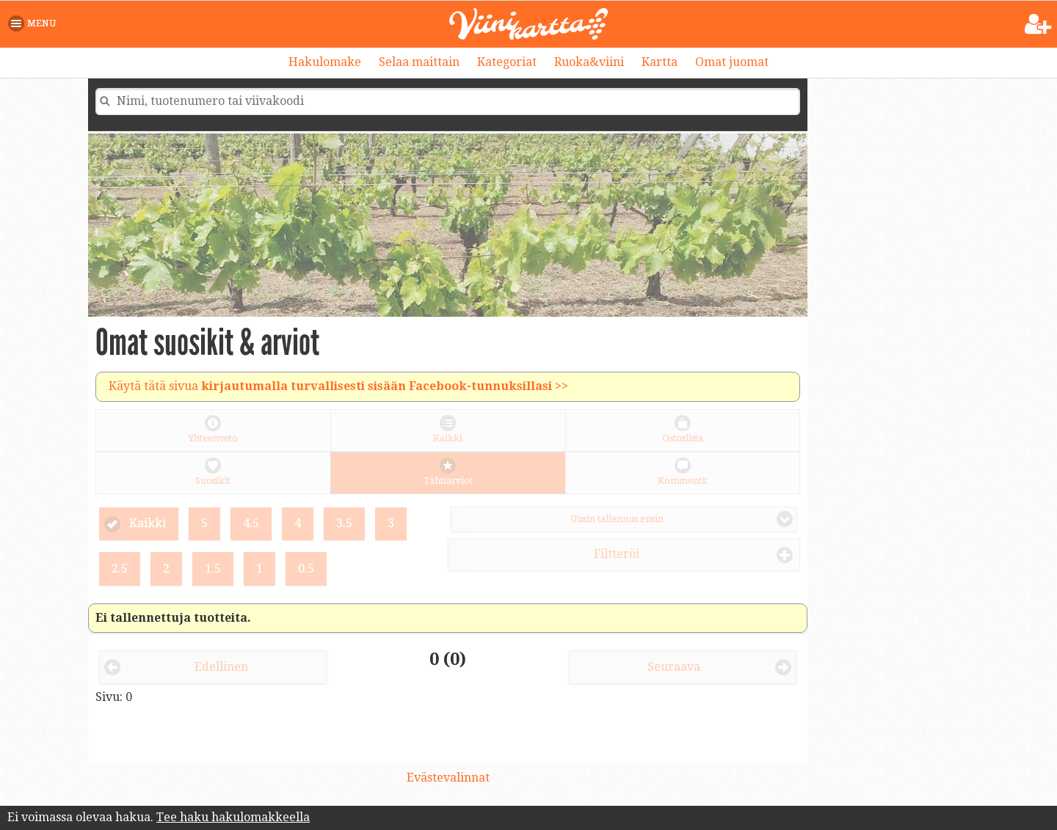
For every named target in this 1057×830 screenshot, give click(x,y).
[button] (35, 23)
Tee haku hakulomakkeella (233, 817)
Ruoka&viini (589, 62)
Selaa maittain (419, 62)
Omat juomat (732, 62)
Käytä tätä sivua (338, 386)
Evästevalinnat (448, 778)
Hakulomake (324, 62)
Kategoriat (507, 62)
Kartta (660, 62)
